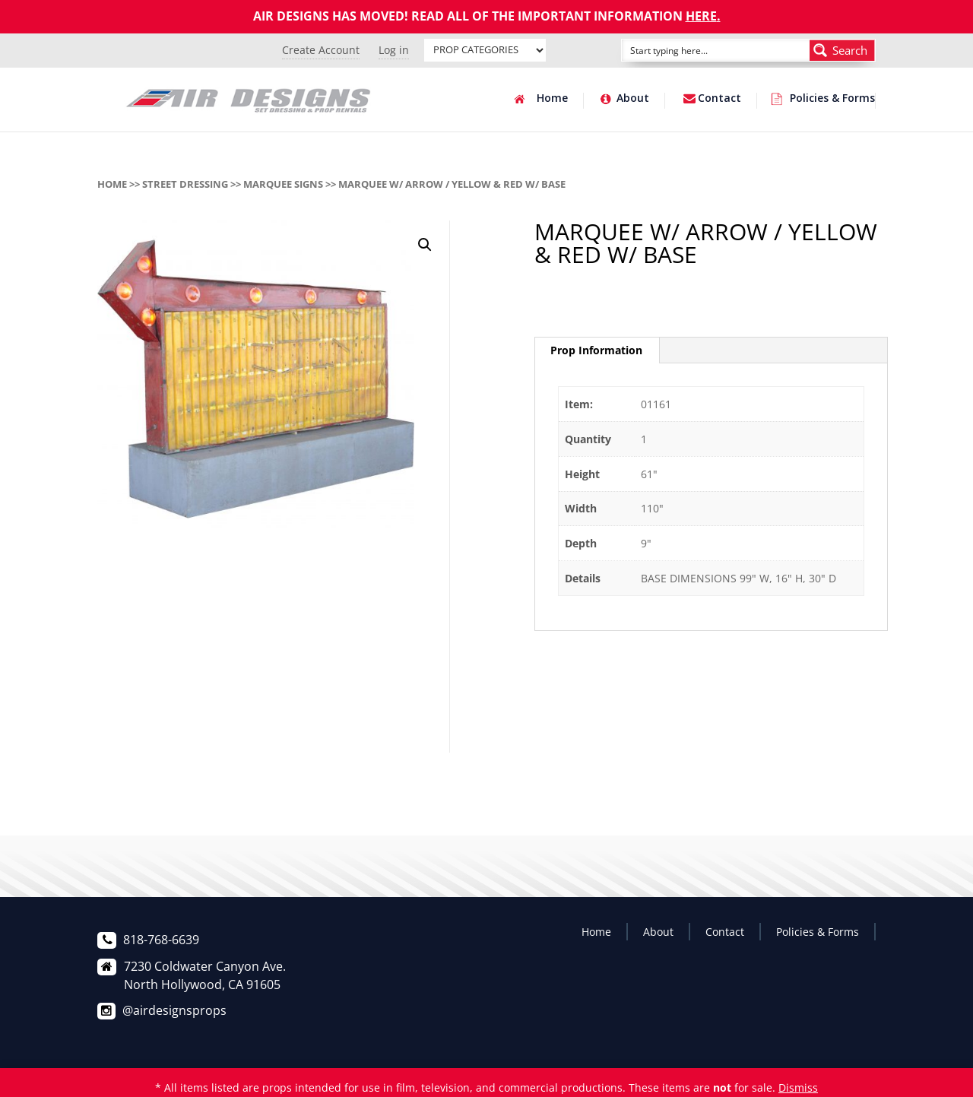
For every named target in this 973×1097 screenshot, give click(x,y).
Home (552, 99)
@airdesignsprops (174, 1010)
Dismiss (798, 1087)
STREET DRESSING (185, 184)
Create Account (321, 50)
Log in (394, 50)
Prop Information (596, 350)
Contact (719, 99)
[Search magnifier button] (842, 50)
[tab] (597, 350)
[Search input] (698, 50)
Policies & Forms (832, 99)
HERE (701, 16)
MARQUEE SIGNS (283, 184)
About (632, 99)
